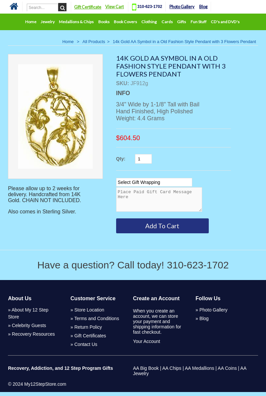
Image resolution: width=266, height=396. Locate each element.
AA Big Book (146, 372)
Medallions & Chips (76, 21)
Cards (167, 21)
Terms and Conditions (96, 322)
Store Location (89, 313)
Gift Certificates (90, 339)
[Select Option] (154, 182)
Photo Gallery (182, 6)
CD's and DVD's (225, 21)
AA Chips (171, 372)
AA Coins (227, 372)
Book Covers (125, 21)
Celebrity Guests (29, 329)
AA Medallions (199, 372)
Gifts (181, 21)
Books (104, 21)
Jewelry (48, 21)
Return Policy (88, 331)
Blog (203, 6)
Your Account (146, 345)
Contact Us (85, 348)
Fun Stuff (198, 21)
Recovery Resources (33, 338)
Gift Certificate (87, 7)
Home (30, 21)
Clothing (149, 21)
